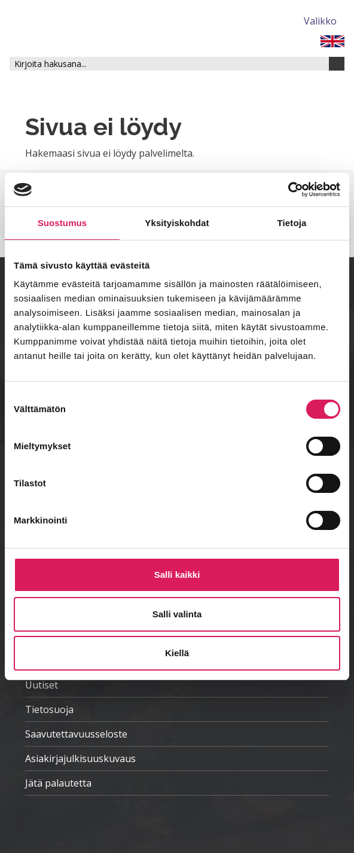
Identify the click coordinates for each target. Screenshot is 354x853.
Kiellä (177, 653)
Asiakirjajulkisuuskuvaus (80, 758)
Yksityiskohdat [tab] (177, 223)
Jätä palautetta (58, 783)
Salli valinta (177, 614)
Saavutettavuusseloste (76, 734)
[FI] (332, 40)
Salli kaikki (177, 574)
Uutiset (41, 684)
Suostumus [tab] (62, 223)
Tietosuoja (49, 709)
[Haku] (336, 64)
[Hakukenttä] (169, 64)
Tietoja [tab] (292, 223)
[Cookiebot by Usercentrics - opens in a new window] (288, 189)
